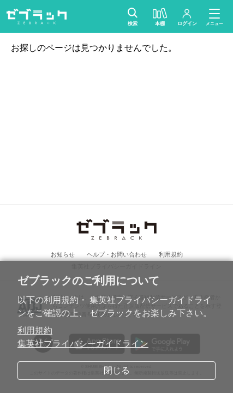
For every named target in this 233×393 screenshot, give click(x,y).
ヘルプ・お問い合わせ (117, 254)
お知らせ (63, 254)
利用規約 (34, 330)
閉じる (117, 370)
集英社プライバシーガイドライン (82, 343)
